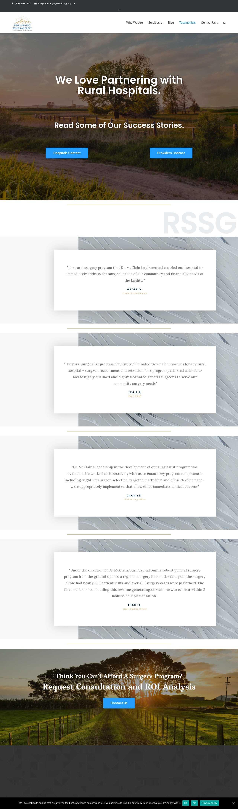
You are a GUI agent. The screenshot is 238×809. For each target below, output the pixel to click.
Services (154, 17)
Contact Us (208, 17)
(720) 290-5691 (22, 3)
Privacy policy (210, 803)
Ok (186, 803)
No (195, 803)
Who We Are (134, 17)
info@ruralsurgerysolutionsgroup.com (57, 3)
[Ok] (233, 803)
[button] (67, 147)
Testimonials (187, 17)
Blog (171, 17)
